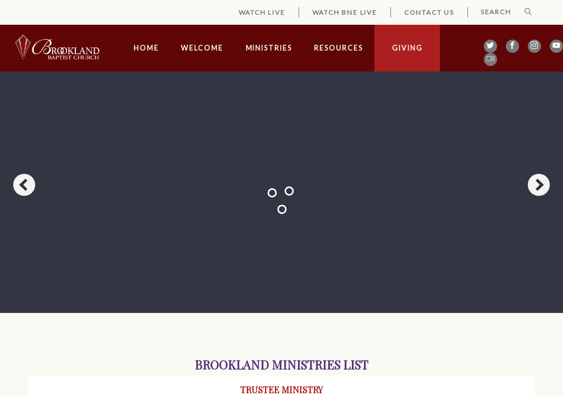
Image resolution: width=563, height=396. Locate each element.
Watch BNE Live (344, 12)
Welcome (202, 48)
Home (146, 48)
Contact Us (429, 12)
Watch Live (262, 12)
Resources (338, 48)
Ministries (269, 48)
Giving (407, 48)
